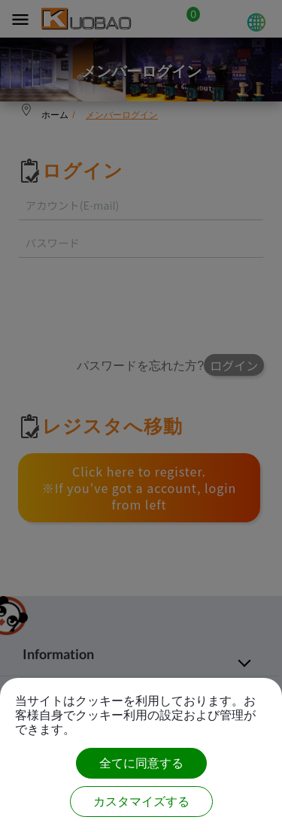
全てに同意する (141, 763)
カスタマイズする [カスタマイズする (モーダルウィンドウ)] (141, 801)
